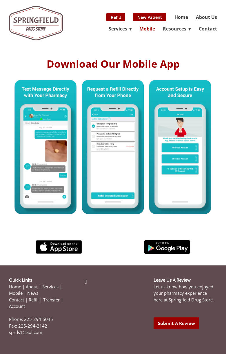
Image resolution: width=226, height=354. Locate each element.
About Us (206, 17)
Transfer (51, 300)
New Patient (149, 17)
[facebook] (85, 281)
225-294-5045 (38, 319)
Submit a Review (176, 323)
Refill (116, 17)
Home (181, 17)
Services (50, 287)
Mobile (147, 28)
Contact (208, 28)
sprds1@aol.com (25, 332)
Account (17, 306)
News (32, 293)
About (32, 287)
